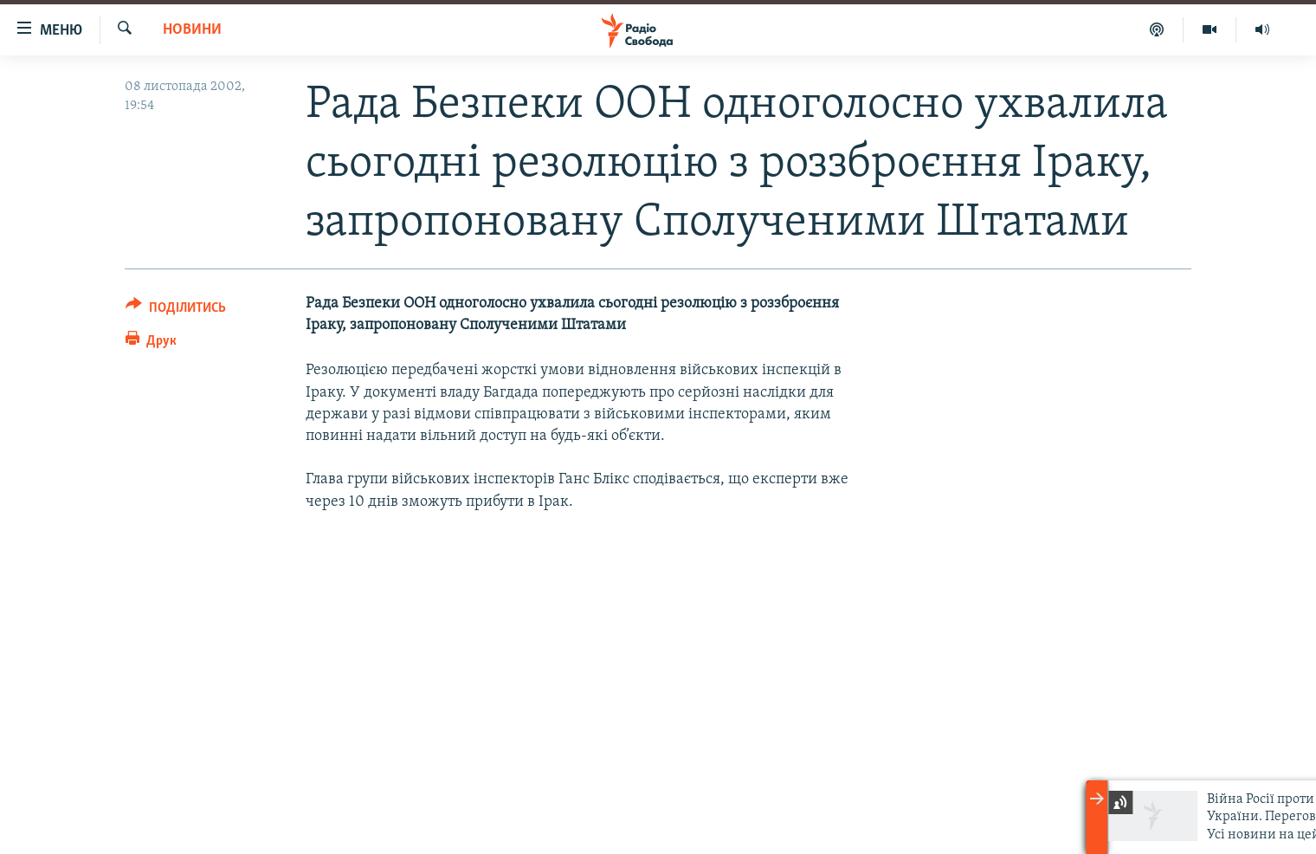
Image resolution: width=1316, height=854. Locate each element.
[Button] (176, 310)
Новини (192, 30)
